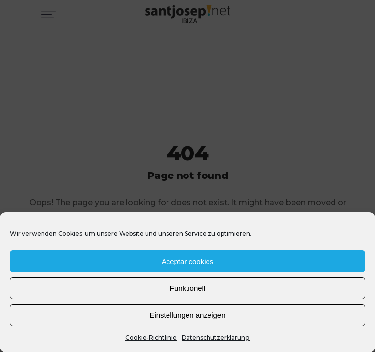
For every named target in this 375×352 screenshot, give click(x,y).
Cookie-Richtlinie (151, 337)
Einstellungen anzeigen (187, 315)
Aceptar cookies (188, 261)
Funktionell (188, 288)
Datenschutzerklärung (216, 337)
